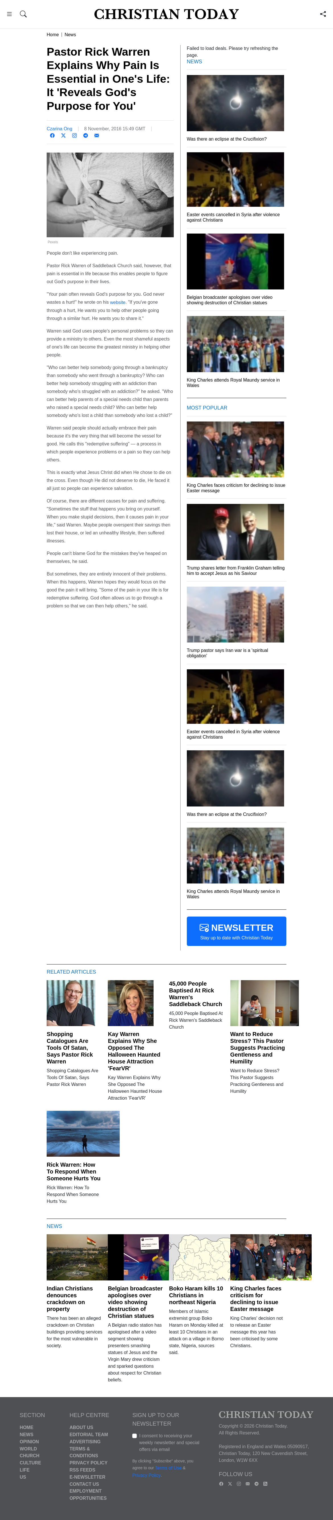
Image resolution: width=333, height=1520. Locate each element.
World (28, 1448)
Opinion (29, 1441)
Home (53, 34)
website (117, 302)
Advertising (84, 1441)
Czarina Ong (59, 128)
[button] (9, 15)
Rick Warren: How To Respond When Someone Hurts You (73, 1171)
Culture (30, 1462)
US (23, 1477)
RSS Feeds (82, 1470)
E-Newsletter (87, 1477)
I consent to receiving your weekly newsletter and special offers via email (169, 1442)
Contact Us (84, 1484)
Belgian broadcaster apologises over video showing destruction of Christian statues (135, 1302)
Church (29, 1455)
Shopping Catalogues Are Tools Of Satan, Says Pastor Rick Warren (70, 1048)
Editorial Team (88, 1434)
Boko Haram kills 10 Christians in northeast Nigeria (196, 1295)
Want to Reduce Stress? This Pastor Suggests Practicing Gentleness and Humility (257, 1048)
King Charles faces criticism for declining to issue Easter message (256, 1298)
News (70, 34)
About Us (81, 1427)
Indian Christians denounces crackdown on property (70, 1298)
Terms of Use (168, 1468)
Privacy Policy (88, 1462)
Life (25, 1470)
